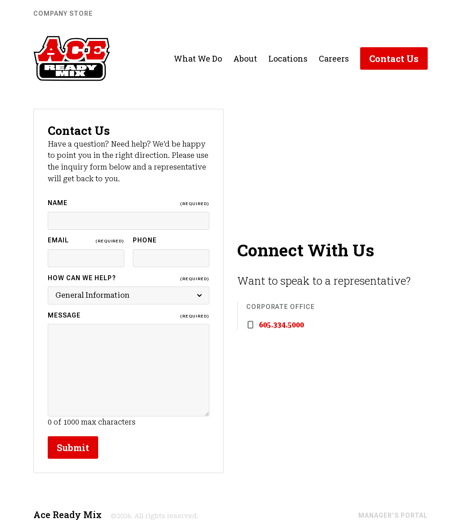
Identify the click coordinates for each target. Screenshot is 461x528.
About (245, 58)
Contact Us (394, 58)
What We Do (198, 58)
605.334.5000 (281, 325)
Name (128, 203)
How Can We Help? (128, 278)
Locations (287, 58)
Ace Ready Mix (67, 514)
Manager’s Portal (393, 515)
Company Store (63, 13)
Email (86, 241)
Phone (145, 240)
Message (128, 316)
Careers (334, 58)
